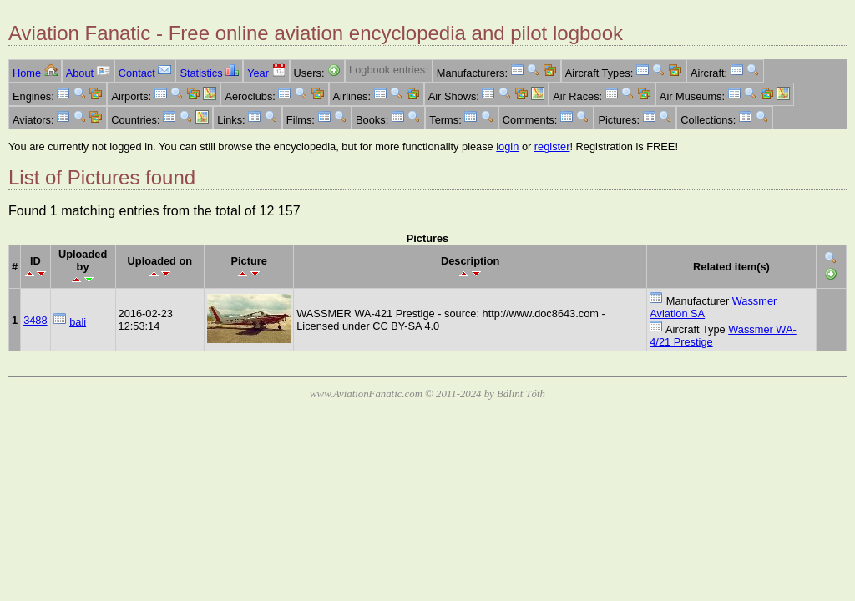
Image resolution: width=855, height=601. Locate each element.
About (88, 73)
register (552, 146)
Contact (145, 73)
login (507, 146)
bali (77, 322)
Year (266, 73)
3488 (35, 320)
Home (35, 73)
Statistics (209, 73)
